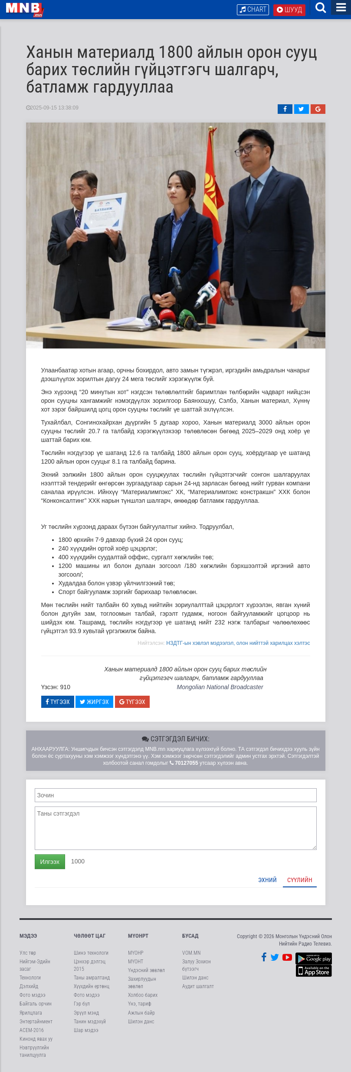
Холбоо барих (142, 995)
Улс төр (28, 953)
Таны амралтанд (92, 978)
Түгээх (58, 701)
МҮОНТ (135, 962)
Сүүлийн (299, 879)
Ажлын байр (141, 1013)
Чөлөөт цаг (89, 936)
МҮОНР (135, 953)
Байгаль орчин (36, 1004)
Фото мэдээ (33, 995)
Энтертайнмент (36, 1022)
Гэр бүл (82, 1004)
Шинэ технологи (91, 953)
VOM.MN (191, 953)
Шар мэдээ (86, 1030)
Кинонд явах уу (36, 1039)
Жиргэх (94, 701)
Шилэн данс (141, 1022)
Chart (252, 9)
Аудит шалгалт (198, 986)
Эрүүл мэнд (86, 1013)
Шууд (289, 10)
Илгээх (49, 861)
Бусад (190, 936)
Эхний (267, 879)
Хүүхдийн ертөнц (91, 986)
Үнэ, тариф (139, 1004)
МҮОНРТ (138, 936)
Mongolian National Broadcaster (220, 687)
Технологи (30, 978)
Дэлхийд (29, 986)
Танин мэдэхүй (90, 1022)
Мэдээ (28, 936)
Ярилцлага (31, 1013)
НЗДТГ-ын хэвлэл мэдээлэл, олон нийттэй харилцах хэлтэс (238, 643)
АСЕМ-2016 (32, 1030)
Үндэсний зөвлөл (146, 970)
